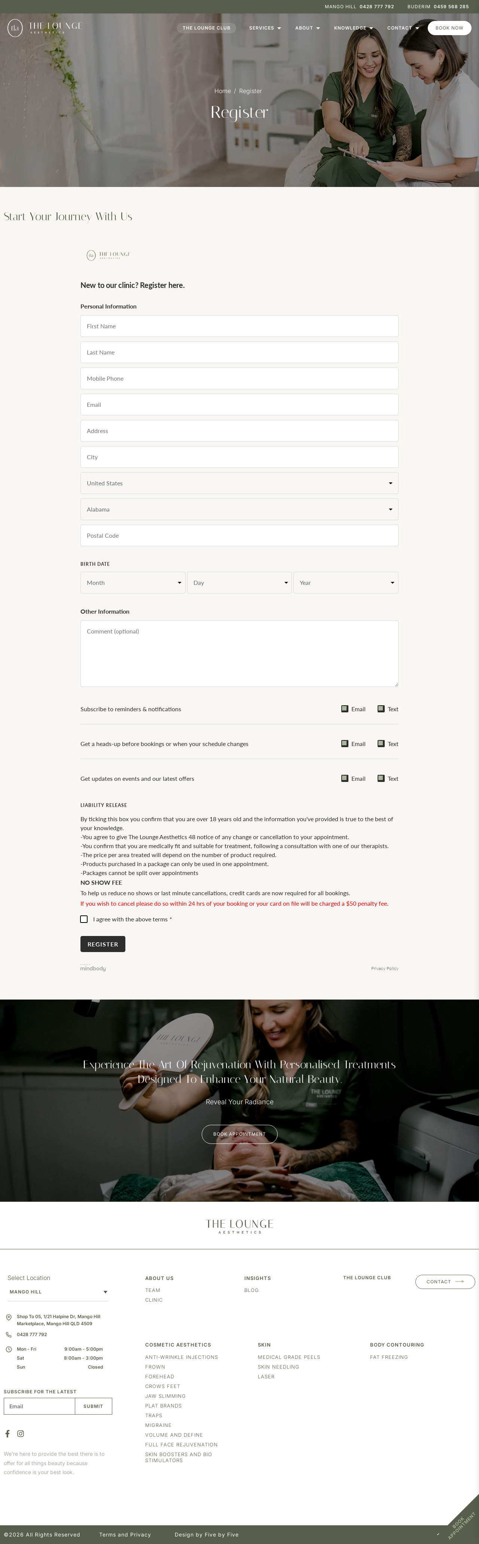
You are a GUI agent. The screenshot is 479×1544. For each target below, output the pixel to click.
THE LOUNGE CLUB (367, 1277)
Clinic (154, 1300)
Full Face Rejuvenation (181, 1445)
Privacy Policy (385, 968)
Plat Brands (163, 1406)
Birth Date (95, 564)
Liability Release (103, 805)
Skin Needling (278, 1367)
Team (153, 1290)
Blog (251, 1290)
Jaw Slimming (165, 1396)
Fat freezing (389, 1357)
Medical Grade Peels (289, 1357)
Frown (155, 1367)
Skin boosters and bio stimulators (178, 1457)
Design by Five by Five (207, 1534)
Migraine (158, 1425)
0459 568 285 (451, 6)
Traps (153, 1415)
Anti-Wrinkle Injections (181, 1357)
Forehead (159, 1376)
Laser (266, 1376)
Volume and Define (174, 1435)
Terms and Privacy (125, 1534)
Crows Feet (162, 1386)
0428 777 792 (377, 6)
